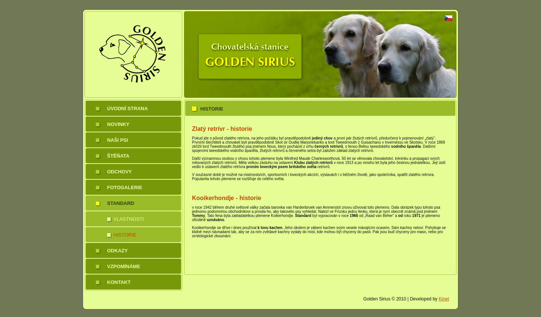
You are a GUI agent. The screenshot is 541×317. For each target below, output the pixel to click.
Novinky (118, 124)
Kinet (444, 299)
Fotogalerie (124, 187)
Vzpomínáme (123, 266)
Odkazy (117, 250)
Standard (120, 203)
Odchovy (119, 171)
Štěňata (118, 156)
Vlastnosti (128, 219)
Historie (124, 235)
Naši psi (117, 140)
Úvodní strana (127, 108)
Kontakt (119, 282)
